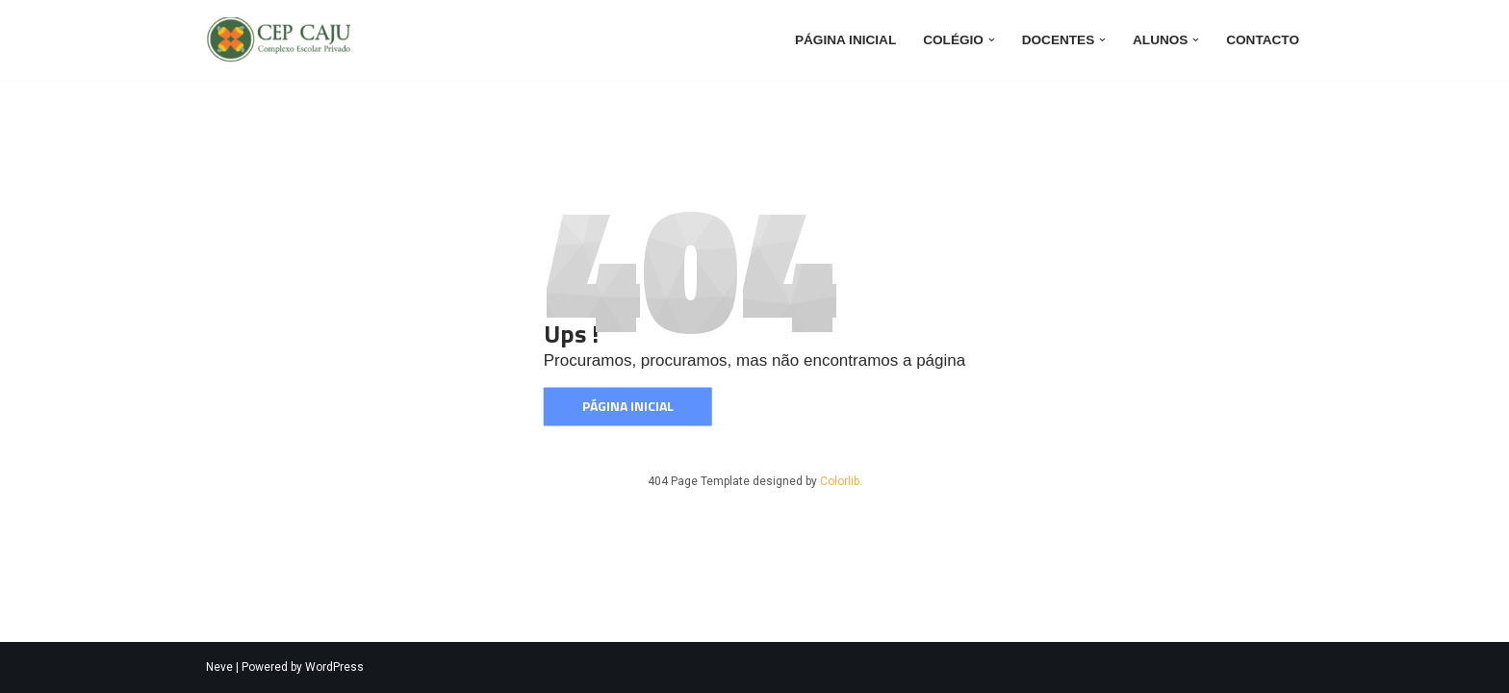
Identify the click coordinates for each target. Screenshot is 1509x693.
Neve (219, 667)
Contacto (1262, 40)
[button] (991, 40)
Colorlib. (841, 481)
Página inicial (845, 40)
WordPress (334, 667)
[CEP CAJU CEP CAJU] (283, 40)
